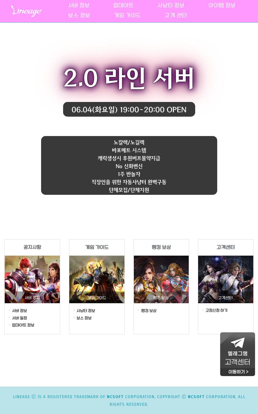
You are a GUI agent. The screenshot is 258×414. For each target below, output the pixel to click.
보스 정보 (79, 16)
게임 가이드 (127, 16)
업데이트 (123, 6)
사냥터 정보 (171, 6)
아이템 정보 (222, 6)
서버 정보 (79, 6)
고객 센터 (176, 16)
